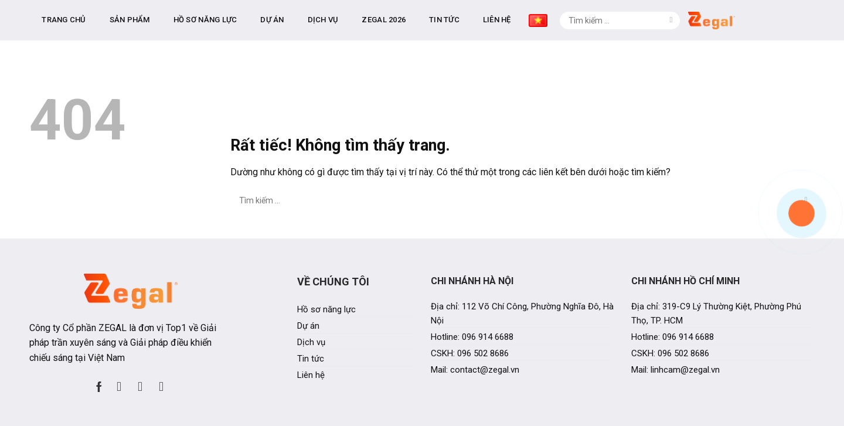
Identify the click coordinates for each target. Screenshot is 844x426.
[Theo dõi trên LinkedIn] (140, 381)
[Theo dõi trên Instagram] (119, 381)
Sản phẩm (264, 17)
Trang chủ (198, 17)
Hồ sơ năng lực (340, 17)
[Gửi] (806, 17)
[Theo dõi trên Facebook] (99, 381)
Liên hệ (632, 17)
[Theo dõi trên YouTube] (161, 381)
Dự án (406, 17)
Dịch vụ (458, 17)
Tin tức (579, 17)
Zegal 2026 (518, 17)
